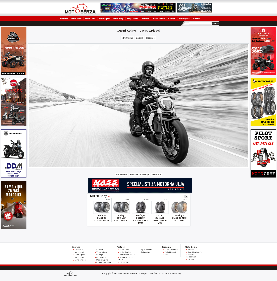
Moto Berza (191, 247)
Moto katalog (80, 260)
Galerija (139, 38)
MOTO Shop (98, 196)
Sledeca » (156, 174)
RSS (166, 255)
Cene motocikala (103, 262)
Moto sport (90, 19)
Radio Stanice (125, 252)
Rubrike (76, 247)
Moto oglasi (104, 19)
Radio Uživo (124, 250)
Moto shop (118, 19)
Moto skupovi (102, 260)
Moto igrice (184, 19)
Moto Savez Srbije (127, 255)
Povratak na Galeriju (139, 174)
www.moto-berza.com (71, 274)
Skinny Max (124, 262)
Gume (107, 199)
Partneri (121, 247)
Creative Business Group (171, 274)
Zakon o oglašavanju (191, 256)
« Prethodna (127, 38)
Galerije (171, 19)
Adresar (145, 19)
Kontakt (191, 259)
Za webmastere (171, 250)
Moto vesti (76, 19)
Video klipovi (159, 19)
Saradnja (166, 247)
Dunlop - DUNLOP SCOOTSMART (101, 218)
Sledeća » (150, 38)
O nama (196, 19)
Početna (64, 19)
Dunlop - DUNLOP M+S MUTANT (179, 218)
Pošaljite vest (170, 252)
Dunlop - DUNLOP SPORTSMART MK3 (140, 219)
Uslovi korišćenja (195, 252)
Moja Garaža (132, 19)
